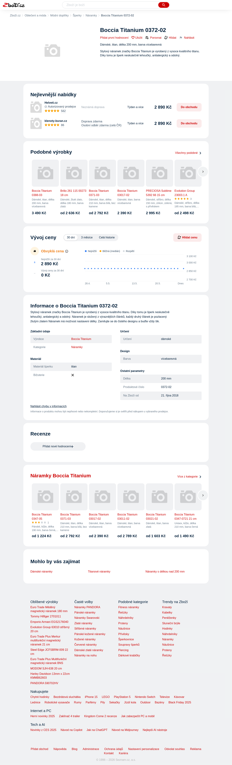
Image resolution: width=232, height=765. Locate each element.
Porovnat (153, 37)
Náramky (91, 15)
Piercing (123, 650)
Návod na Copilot (71, 729)
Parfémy (91, 702)
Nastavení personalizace (143, 749)
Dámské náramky (41, 571)
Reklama (195, 749)
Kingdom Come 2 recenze (100, 716)
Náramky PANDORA (87, 607)
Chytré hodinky (39, 696)
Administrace (91, 749)
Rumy (77, 702)
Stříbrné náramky (85, 628)
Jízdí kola (130, 702)
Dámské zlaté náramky (88, 650)
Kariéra (123, 753)
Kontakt (109, 753)
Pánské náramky (84, 612)
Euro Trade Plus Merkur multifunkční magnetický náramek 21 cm (45, 640)
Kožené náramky (84, 639)
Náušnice (124, 628)
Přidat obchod (39, 749)
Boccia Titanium (81, 338)
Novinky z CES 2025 (43, 729)
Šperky (77, 15)
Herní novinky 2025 (42, 716)
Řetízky (123, 612)
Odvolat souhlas (174, 749)
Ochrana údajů (113, 749)
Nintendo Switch (145, 696)
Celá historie (107, 237)
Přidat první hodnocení (114, 37)
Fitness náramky (128, 607)
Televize (165, 696)
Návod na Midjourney (125, 729)
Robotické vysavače (57, 702)
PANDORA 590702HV (44, 683)
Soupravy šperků (129, 644)
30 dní (71, 237)
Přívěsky (123, 634)
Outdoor (145, 702)
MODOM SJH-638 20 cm (46, 668)
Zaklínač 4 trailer (69, 716)
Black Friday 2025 (180, 702)
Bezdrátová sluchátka (67, 696)
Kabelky (167, 612)
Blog (74, 749)
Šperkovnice (126, 639)
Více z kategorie (189, 476)
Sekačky (114, 702)
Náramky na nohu (85, 655)
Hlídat (170, 37)
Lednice (35, 702)
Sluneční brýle (171, 623)
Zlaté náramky (83, 623)
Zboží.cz (15, 15)
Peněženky (169, 617)
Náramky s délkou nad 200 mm (165, 571)
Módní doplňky (59, 15)
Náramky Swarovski (86, 617)
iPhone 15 (91, 696)
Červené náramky (85, 644)
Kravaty (167, 607)
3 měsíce (87, 237)
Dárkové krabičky (129, 655)
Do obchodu (189, 107)
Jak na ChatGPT (96, 729)
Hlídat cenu (187, 237)
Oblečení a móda (35, 15)
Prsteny (123, 623)
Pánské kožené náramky (89, 634)
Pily (102, 702)
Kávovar (179, 696)
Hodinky (167, 628)
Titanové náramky (99, 571)
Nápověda (60, 749)
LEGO (106, 696)
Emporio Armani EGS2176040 (49, 621)
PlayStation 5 (122, 696)
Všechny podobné (188, 152)
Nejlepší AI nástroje (155, 729)
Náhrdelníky (125, 617)
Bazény (159, 702)
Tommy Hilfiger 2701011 (45, 616)
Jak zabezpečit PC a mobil (138, 716)
